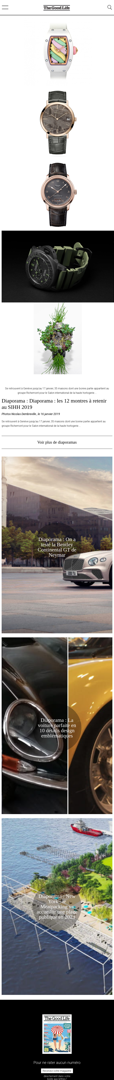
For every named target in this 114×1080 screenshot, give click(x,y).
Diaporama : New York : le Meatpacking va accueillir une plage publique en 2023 (57, 906)
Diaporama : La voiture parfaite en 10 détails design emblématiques (57, 728)
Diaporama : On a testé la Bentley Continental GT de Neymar (57, 547)
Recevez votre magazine (57, 1070)
